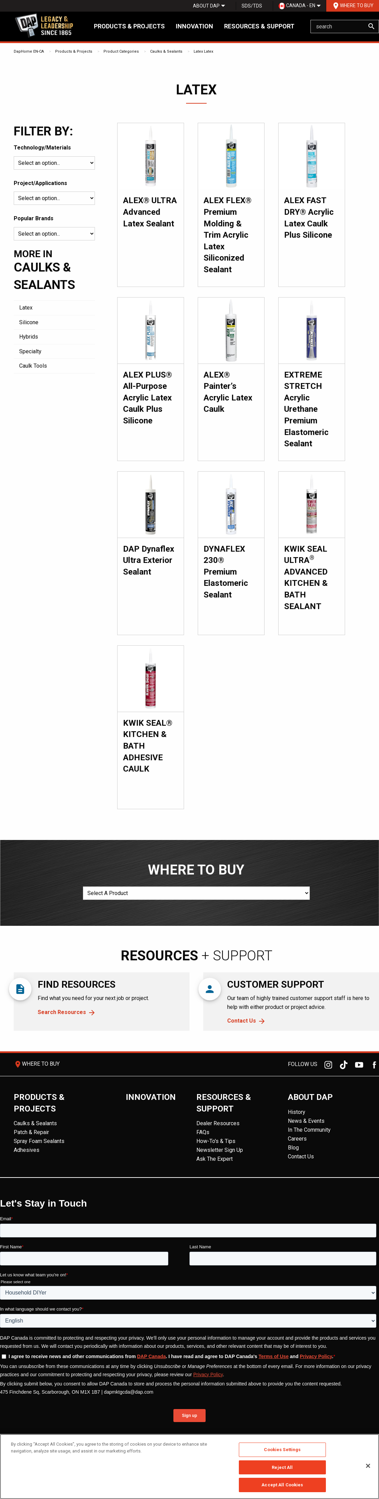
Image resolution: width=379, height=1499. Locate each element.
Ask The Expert (214, 1159)
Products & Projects (129, 26)
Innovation (194, 26)
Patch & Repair (31, 1132)
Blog (293, 1147)
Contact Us (241, 1020)
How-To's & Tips (215, 1141)
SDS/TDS (252, 6)
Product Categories (121, 51)
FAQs (202, 1132)
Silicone (28, 322)
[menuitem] (206, 6)
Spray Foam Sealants (39, 1141)
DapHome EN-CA (29, 51)
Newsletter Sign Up (219, 1150)
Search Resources (62, 1012)
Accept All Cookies (282, 1484)
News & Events (306, 1121)
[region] (189, 1466)
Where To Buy (353, 6)
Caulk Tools (33, 366)
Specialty (30, 351)
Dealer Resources (218, 1123)
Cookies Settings (282, 1449)
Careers (297, 1138)
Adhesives (26, 1150)
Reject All (282, 1467)
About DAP (206, 6)
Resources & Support (259, 26)
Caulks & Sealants (166, 51)
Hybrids (28, 336)
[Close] (368, 1465)
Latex (198, 51)
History (296, 1112)
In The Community (309, 1130)
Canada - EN (297, 6)
